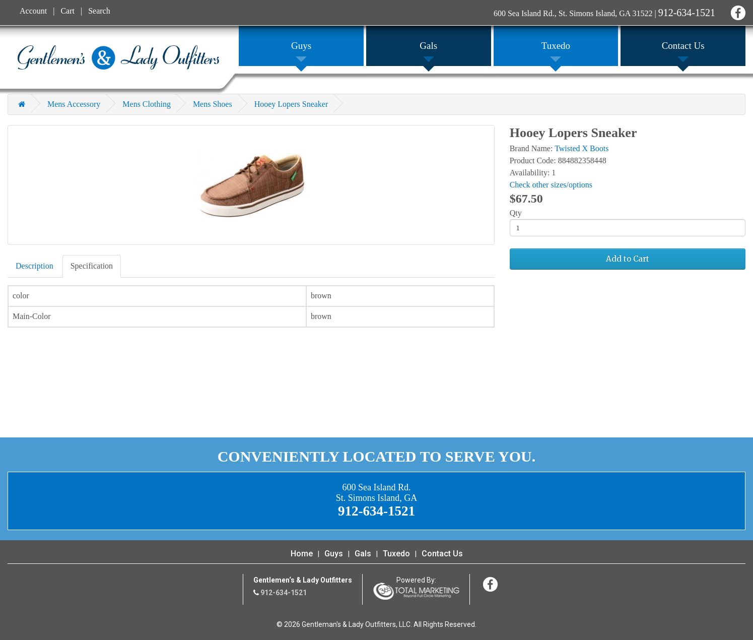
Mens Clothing (146, 104)
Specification (92, 266)
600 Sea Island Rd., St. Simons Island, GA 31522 (573, 13)
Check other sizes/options (551, 184)
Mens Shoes (212, 104)
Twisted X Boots (581, 148)
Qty (516, 213)
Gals (363, 553)
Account (33, 11)
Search (99, 11)
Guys (333, 553)
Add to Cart (627, 259)
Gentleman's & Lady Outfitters (118, 57)
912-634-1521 (686, 12)
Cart (67, 11)
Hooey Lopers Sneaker (291, 104)
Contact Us (442, 553)
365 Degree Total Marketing (416, 591)
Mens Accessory (73, 104)
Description (34, 266)
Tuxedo (396, 553)
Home (302, 553)
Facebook (736, 11)
